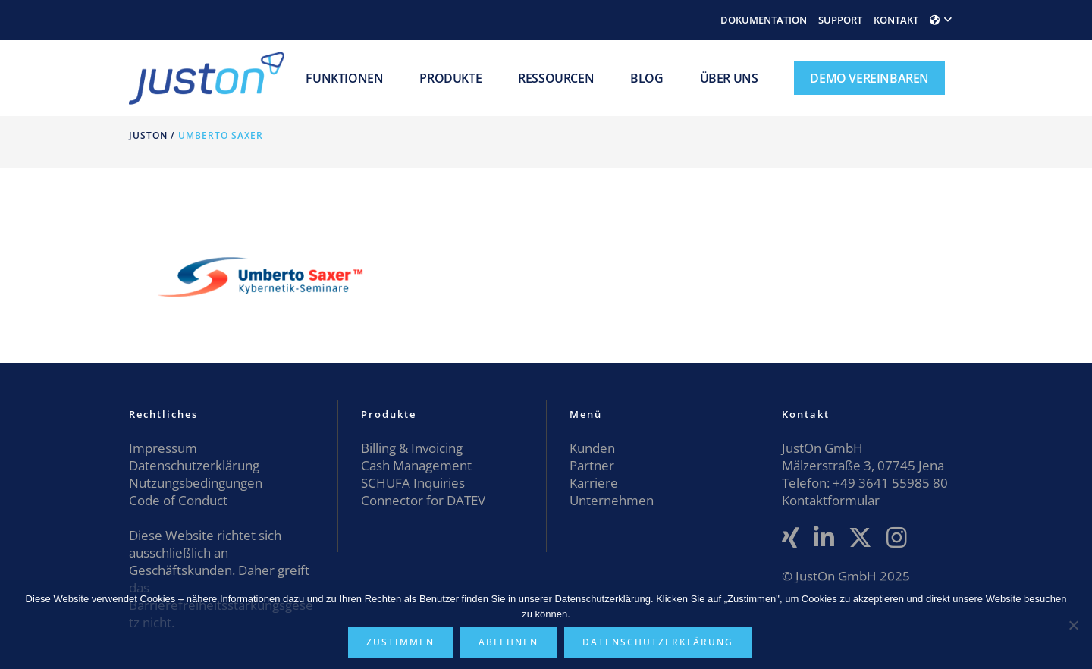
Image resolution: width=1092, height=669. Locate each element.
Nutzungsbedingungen (195, 483)
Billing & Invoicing (412, 448)
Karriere (594, 483)
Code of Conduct (178, 500)
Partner (592, 465)
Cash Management (416, 465)
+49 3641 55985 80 (889, 483)
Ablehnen (508, 642)
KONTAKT (896, 20)
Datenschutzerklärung (194, 465)
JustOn (148, 135)
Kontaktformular (831, 500)
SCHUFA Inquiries (413, 483)
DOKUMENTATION (763, 20)
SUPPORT (840, 20)
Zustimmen (400, 642)
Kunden (592, 448)
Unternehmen (612, 500)
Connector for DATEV (423, 500)
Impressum (163, 448)
